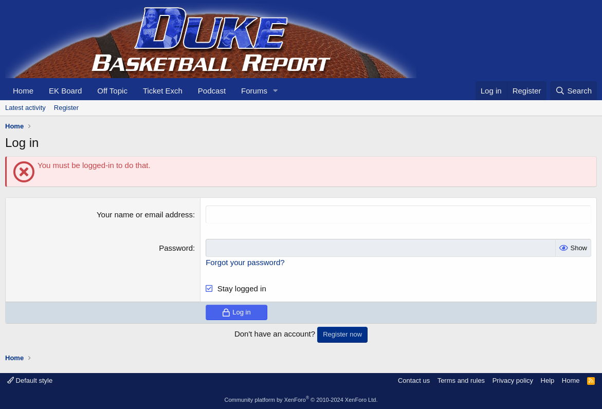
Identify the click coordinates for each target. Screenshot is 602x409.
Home (23, 90)
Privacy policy (512, 380)
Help (548, 380)
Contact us (414, 380)
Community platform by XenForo (301, 400)
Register (66, 107)
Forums (254, 90)
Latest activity (25, 107)
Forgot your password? (245, 262)
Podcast (212, 90)
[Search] (573, 90)
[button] (275, 90)
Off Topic (112, 90)
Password (176, 248)
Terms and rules (461, 380)
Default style (29, 380)
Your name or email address (145, 214)
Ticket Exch (163, 90)
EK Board (65, 90)
